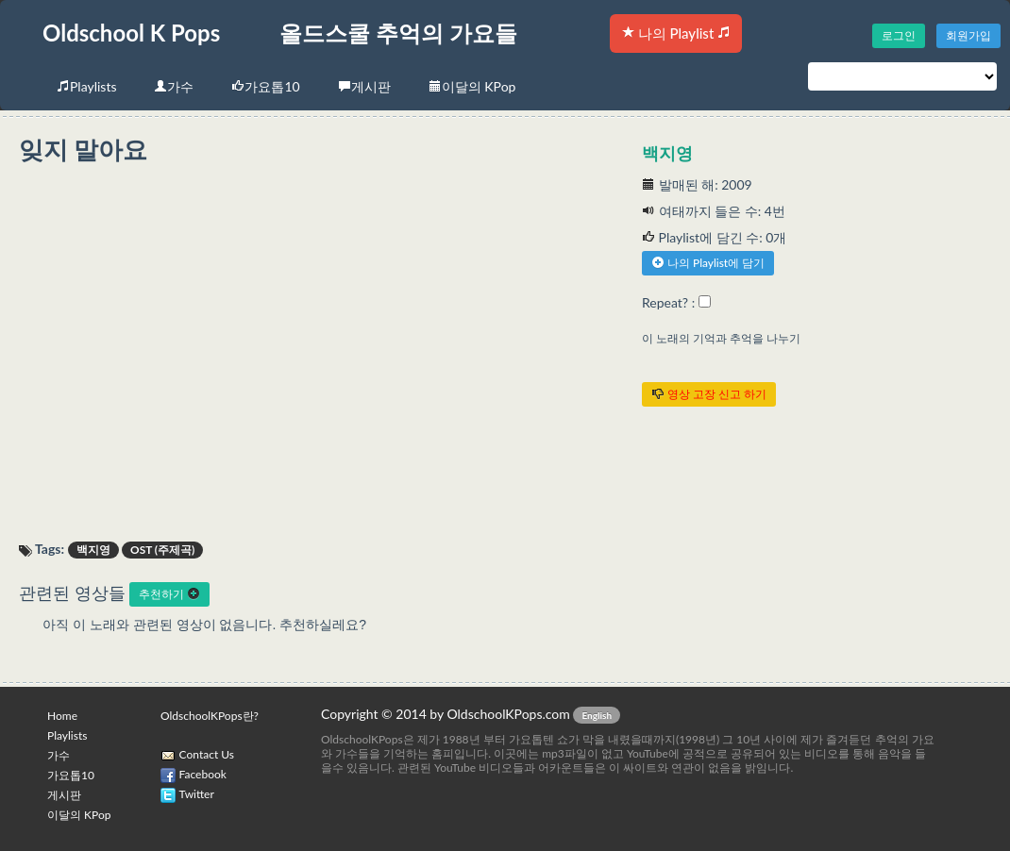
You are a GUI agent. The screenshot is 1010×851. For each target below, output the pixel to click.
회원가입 (968, 35)
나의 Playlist (676, 33)
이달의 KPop (472, 86)
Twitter (196, 794)
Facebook (203, 774)
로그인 (899, 35)
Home (62, 716)
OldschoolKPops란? (209, 716)
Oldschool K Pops (131, 32)
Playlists (86, 86)
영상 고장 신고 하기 (708, 394)
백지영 (667, 152)
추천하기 (169, 594)
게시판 (364, 86)
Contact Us (206, 754)
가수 (174, 86)
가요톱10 (265, 86)
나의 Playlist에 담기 (708, 263)
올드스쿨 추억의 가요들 (398, 32)
